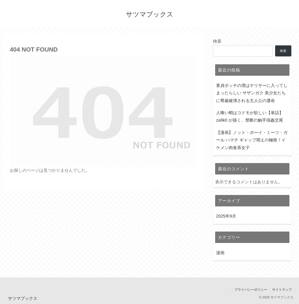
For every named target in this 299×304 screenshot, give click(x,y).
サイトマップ (282, 289)
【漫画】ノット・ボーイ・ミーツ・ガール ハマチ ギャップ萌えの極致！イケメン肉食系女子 (252, 140)
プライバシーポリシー (251, 289)
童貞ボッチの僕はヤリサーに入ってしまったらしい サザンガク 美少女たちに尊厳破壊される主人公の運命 (252, 93)
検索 (217, 41)
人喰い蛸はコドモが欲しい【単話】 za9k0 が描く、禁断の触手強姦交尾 (249, 116)
